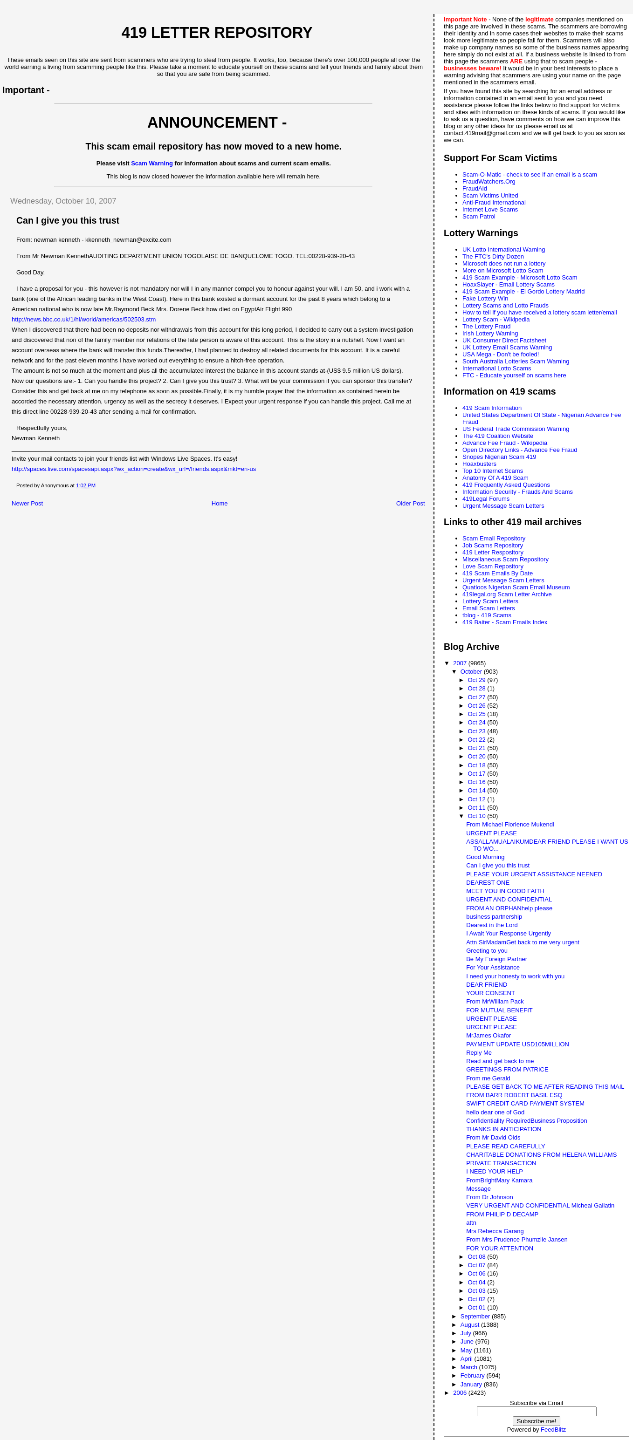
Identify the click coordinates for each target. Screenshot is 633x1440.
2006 (460, 1392)
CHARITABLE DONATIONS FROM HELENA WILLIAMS (541, 1154)
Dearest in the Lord (492, 924)
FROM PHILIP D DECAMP (502, 1214)
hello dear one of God (495, 1112)
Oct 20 (477, 756)
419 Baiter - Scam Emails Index (504, 622)
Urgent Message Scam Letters (503, 505)
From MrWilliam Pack (495, 1001)
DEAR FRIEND (486, 984)
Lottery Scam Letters (490, 601)
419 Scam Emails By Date (497, 573)
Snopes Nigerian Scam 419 (499, 456)
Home (220, 503)
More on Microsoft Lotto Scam (502, 270)
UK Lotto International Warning (503, 249)
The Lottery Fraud (486, 326)
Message (478, 1188)
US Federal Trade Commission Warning (515, 428)
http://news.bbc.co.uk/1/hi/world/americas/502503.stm (84, 319)
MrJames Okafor (488, 1035)
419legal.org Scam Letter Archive (507, 594)
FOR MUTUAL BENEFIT (499, 1010)
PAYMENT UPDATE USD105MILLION (517, 1044)
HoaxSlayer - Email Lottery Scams (508, 284)
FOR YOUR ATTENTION (499, 1248)
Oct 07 (477, 1265)
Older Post (410, 503)
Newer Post (27, 503)
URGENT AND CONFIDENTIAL (509, 899)
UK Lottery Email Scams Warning (507, 347)
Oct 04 (477, 1282)
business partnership (494, 916)
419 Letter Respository (492, 552)
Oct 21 (477, 747)
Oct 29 (477, 679)
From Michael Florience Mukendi (510, 824)
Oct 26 (477, 705)
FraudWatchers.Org (489, 181)
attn (471, 1222)
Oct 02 (477, 1299)
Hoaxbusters (479, 463)
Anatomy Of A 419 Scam (495, 477)
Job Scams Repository (492, 545)
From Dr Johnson (489, 1197)
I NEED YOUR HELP (494, 1171)
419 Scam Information (492, 407)
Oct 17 (477, 773)
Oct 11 (477, 807)
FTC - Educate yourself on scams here (514, 375)
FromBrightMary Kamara (499, 1180)
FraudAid (474, 188)
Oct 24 (477, 722)
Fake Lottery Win (485, 298)
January (472, 1384)
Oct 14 (477, 790)
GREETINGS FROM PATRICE (507, 1069)
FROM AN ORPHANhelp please (509, 908)
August (471, 1324)
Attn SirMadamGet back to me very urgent (522, 942)
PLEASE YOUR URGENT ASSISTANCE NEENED (534, 874)
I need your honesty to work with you (515, 976)
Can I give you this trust (498, 865)
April (468, 1358)
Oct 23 (477, 731)
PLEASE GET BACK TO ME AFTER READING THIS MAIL (545, 1086)
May (467, 1350)
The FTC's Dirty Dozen (493, 256)
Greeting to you (487, 950)
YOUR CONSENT (490, 993)
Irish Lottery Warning (490, 333)
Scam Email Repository (493, 538)
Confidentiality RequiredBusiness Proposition (526, 1120)
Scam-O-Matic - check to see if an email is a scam (529, 174)
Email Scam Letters (488, 608)
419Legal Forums (485, 498)
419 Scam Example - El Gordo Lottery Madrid (523, 291)
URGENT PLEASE (491, 833)
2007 (460, 663)
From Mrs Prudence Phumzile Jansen (516, 1239)
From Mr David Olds (493, 1137)
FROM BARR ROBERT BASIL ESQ (514, 1095)
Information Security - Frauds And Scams (517, 491)
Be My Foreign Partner (496, 958)
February (474, 1375)
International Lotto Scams (496, 368)
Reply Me (479, 1052)
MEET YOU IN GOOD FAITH (505, 890)
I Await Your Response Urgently (508, 933)
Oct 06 (477, 1273)
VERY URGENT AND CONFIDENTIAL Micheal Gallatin (540, 1205)
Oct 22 (477, 739)
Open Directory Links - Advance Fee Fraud (519, 449)
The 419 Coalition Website (497, 435)
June (468, 1341)
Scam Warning (152, 163)
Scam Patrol (478, 216)
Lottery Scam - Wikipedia (496, 319)
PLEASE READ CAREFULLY (505, 1146)
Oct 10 (477, 815)
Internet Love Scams (490, 209)
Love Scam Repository (492, 566)
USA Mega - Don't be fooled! (500, 354)
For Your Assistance (493, 967)
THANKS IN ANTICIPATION (503, 1129)
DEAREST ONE (487, 882)
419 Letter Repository (217, 32)
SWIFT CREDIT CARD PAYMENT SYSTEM (525, 1103)
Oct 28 (477, 688)
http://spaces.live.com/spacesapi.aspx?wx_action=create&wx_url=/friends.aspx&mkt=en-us (134, 468)
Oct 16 (477, 781)
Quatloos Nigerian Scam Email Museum (516, 587)
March (470, 1367)
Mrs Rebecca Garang (495, 1231)
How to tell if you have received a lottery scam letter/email (539, 312)
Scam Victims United (490, 195)
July (467, 1333)
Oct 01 (477, 1307)
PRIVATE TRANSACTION (501, 1163)
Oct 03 (477, 1290)
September (476, 1316)
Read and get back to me (500, 1061)
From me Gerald (488, 1078)
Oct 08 (477, 1256)
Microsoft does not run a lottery (503, 263)
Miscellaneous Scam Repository (505, 559)
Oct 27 (477, 697)
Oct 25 (477, 713)
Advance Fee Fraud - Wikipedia (504, 442)
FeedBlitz (553, 1429)
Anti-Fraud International (494, 202)
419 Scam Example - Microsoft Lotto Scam (519, 277)
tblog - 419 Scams (486, 615)
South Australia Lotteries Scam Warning (515, 361)
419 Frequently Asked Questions (506, 484)
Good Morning (485, 856)
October (472, 671)
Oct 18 (477, 765)
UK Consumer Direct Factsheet (504, 340)
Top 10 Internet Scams (492, 470)
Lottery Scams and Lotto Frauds (505, 305)
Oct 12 (477, 799)
